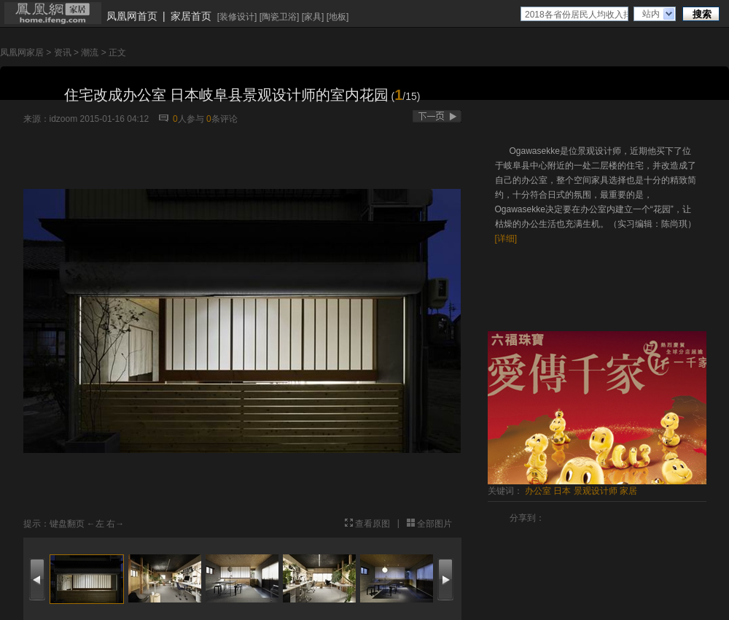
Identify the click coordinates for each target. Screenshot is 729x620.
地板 (337, 17)
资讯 (62, 52)
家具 (312, 17)
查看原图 (372, 524)
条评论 (222, 119)
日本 (562, 491)
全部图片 (434, 524)
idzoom (64, 119)
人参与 (188, 119)
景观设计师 (595, 491)
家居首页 (191, 16)
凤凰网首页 (131, 16)
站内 (651, 14)
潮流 (89, 52)
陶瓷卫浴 (279, 17)
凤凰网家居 (22, 52)
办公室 (538, 491)
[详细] (506, 238)
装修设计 (236, 17)
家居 (628, 491)
